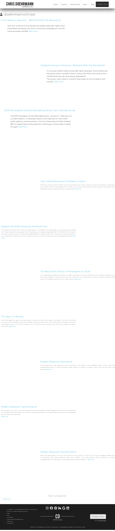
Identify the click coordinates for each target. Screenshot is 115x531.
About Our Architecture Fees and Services (17, 511)
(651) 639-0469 (102, 520)
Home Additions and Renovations (15, 519)
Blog (92, 4)
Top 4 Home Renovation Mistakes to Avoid (62, 181)
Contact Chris (102, 4)
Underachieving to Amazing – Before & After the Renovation (72, 65)
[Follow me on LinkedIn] (67, 508)
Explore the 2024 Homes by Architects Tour (24, 226)
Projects (64, 4)
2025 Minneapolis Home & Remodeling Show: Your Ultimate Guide (39, 110)
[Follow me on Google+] (64, 508)
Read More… (23, 127)
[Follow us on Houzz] (60, 508)
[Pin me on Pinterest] (56, 508)
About (56, 4)
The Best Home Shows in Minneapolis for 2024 (65, 271)
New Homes (10, 517)
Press (85, 4)
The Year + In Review (12, 316)
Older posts (6, 499)
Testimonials (75, 4)
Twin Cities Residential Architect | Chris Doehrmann (46, 527)
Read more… (33, 31)
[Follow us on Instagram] (48, 508)
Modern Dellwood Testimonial (56, 361)
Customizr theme (81, 527)
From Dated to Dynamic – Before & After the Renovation (31, 20)
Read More (12, 326)
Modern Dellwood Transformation (19, 407)
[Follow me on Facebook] (52, 508)
